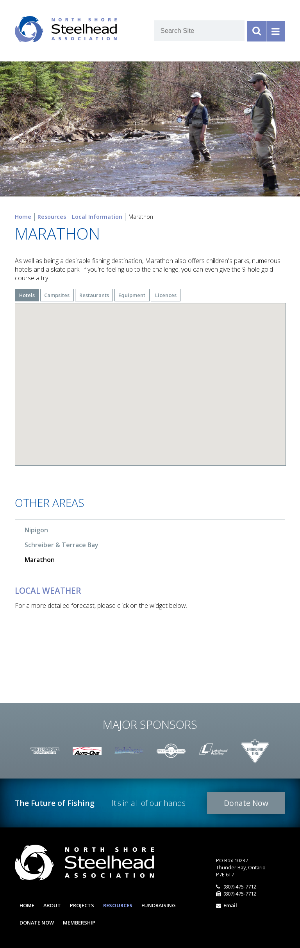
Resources (52, 216)
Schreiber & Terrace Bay (61, 545)
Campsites (57, 295)
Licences (166, 295)
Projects (82, 905)
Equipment (131, 295)
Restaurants (94, 295)
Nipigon (36, 530)
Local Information (97, 216)
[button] (217, 373)
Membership (79, 922)
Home (23, 216)
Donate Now (246, 803)
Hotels (27, 295)
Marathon (40, 559)
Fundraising (158, 905)
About (52, 905)
